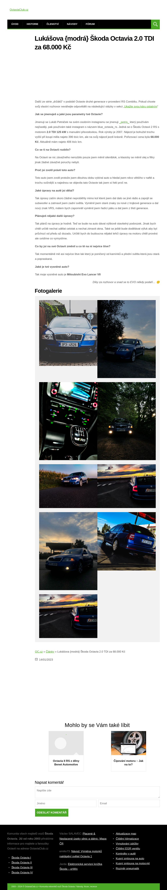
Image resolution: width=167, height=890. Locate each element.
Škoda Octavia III (21, 867)
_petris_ (124, 122)
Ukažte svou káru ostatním (140, 106)
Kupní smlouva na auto (130, 858)
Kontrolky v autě (126, 853)
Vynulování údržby (127, 843)
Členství (52, 24)
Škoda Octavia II (21, 862)
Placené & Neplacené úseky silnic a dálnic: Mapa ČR (83, 838)
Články (50, 651)
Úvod (14, 24)
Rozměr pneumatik (127, 868)
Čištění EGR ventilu (128, 848)
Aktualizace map (126, 833)
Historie (32, 24)
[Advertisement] (97, 76)
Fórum (90, 24)
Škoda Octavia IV (22, 872)
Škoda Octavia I (21, 857)
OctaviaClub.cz (19, 9)
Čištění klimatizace (127, 838)
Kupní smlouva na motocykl (133, 863)
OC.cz (39, 651)
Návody (72, 24)
